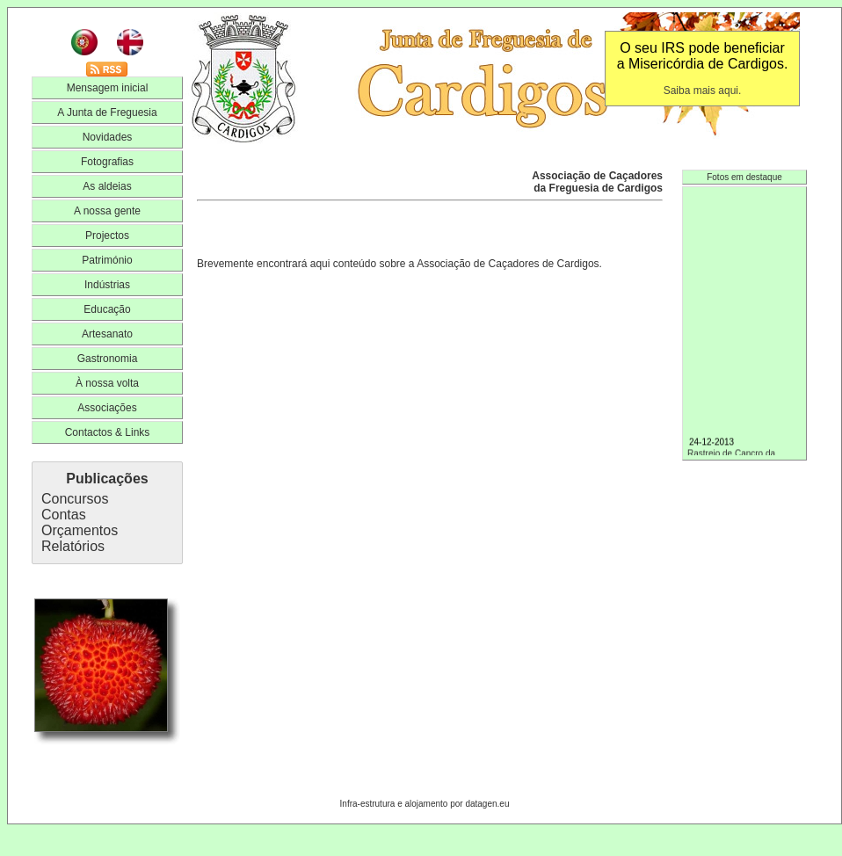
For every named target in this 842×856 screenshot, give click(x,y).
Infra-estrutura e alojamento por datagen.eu (425, 804)
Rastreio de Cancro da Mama (744, 454)
